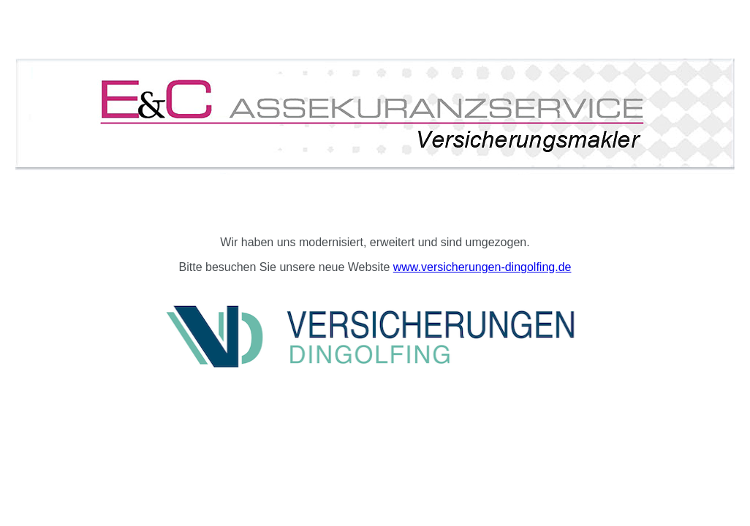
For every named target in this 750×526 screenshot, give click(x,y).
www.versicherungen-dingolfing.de (482, 267)
